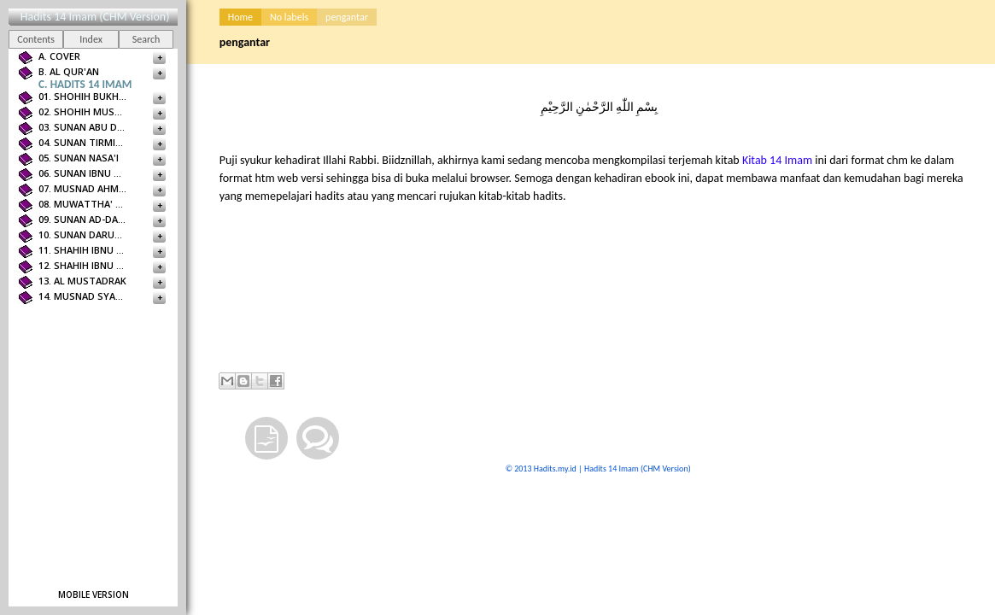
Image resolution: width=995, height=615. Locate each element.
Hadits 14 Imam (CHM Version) (95, 16)
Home (240, 17)
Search (146, 39)
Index (90, 39)
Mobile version (93, 594)
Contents (36, 39)
